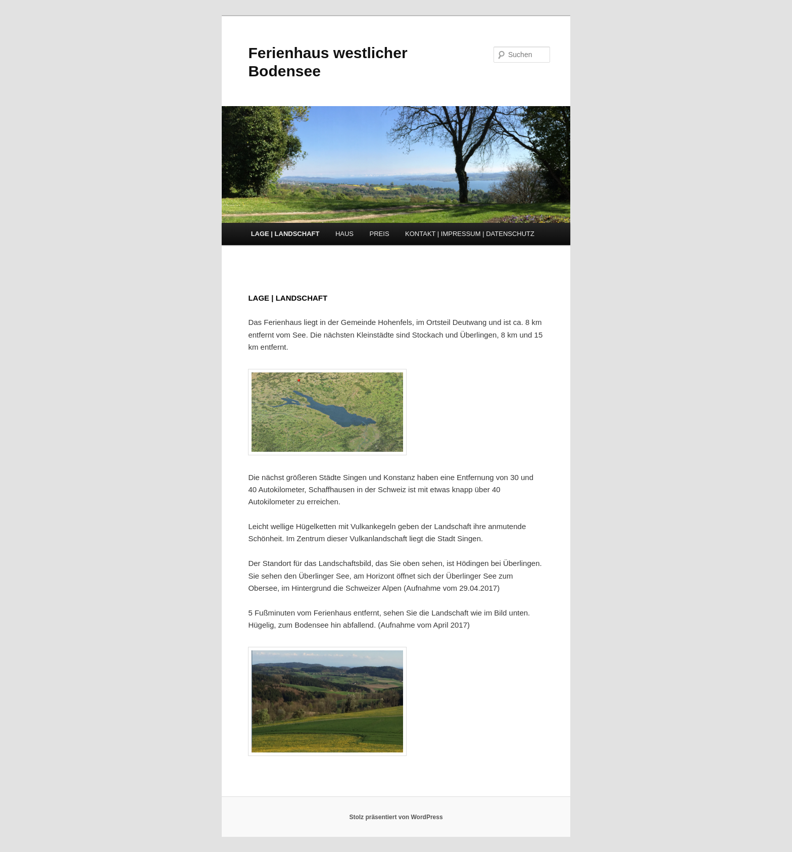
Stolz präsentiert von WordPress (395, 817)
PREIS (379, 234)
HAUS (344, 234)
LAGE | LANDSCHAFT (285, 234)
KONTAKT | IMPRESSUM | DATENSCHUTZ (469, 234)
